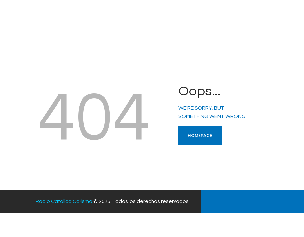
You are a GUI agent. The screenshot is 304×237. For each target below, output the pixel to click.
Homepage (200, 135)
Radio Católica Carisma (64, 201)
